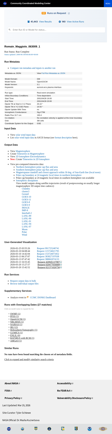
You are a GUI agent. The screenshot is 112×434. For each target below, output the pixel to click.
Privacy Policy (12, 398)
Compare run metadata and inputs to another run (32, 68)
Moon (24, 229)
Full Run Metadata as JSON (53, 73)
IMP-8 (25, 210)
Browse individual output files (24, 283)
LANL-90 (26, 218)
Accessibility (64, 383)
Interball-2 (27, 213)
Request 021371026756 (50, 267)
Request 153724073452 (48, 254)
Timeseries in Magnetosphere (30, 153)
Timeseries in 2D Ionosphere (36, 159)
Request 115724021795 (48, 251)
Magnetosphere (23, 151)
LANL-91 (26, 221)
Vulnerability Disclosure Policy (74, 398)
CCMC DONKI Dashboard (41, 297)
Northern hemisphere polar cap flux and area (37, 167)
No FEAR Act (63, 390)
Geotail (25, 194)
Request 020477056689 (50, 264)
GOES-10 (26, 197)
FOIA (7, 390)
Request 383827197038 (48, 256)
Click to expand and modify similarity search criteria (29, 359)
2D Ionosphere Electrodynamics (31, 156)
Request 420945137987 (50, 262)
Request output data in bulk (23, 281)
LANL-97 (26, 226)
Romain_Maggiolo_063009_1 (22, 46)
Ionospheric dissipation (27, 180)
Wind (24, 235)
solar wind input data (25, 135)
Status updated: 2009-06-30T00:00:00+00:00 (21, 55)
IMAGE (25, 207)
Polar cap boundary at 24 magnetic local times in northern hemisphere (49, 175)
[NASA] (6, 3)
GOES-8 (26, 202)
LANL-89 (26, 216)
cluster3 (25, 191)
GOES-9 (26, 205)
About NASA (11, 383)
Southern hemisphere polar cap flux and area (37, 169)
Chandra (26, 188)
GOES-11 (26, 199)
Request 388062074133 (48, 259)
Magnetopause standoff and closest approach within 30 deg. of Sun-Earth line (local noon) (58, 172)
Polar (24, 232)
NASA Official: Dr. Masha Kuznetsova (20, 420)
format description (63, 137)
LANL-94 (26, 224)
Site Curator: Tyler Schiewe (16, 412)
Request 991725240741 (48, 248)
